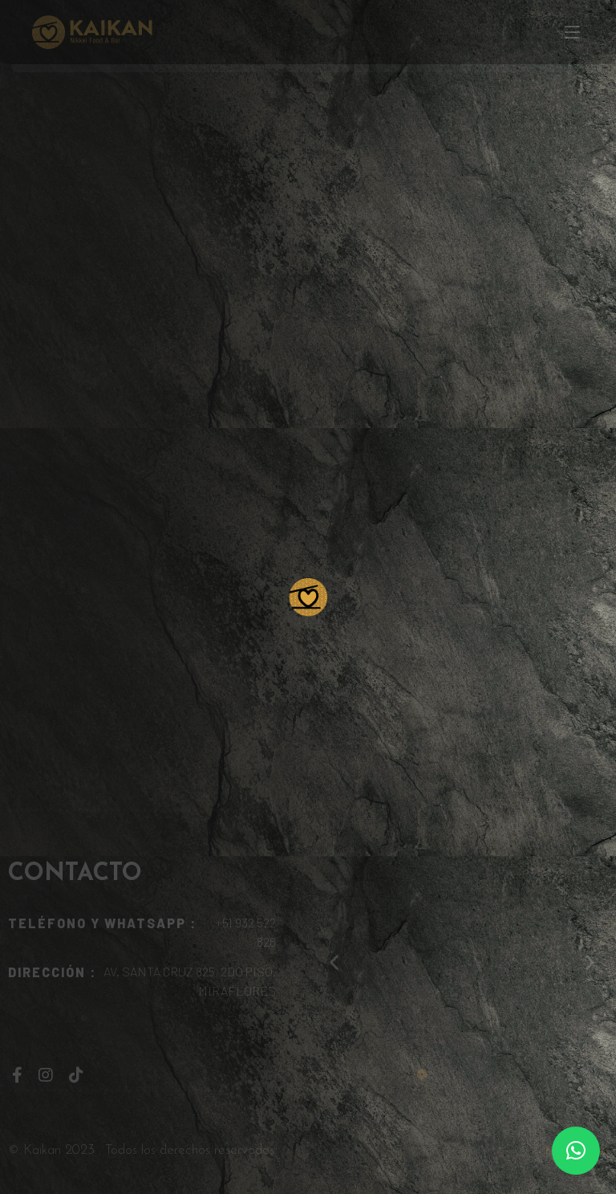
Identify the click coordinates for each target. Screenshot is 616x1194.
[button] (576, 1151)
